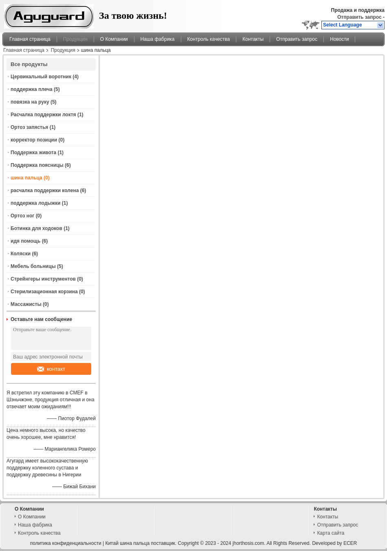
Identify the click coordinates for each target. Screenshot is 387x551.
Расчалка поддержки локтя (43, 114)
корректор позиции (34, 140)
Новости (339, 39)
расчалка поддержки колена (45, 190)
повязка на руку (30, 102)
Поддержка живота (33, 152)
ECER (350, 543)
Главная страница (30, 39)
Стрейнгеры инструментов (43, 279)
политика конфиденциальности (65, 543)
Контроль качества (208, 39)
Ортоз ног (22, 216)
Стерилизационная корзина (44, 291)
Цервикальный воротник (41, 77)
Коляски (21, 254)
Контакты (253, 39)
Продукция (75, 39)
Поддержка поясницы (37, 165)
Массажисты (26, 304)
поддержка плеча (32, 89)
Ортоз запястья (29, 127)
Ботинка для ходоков (36, 228)
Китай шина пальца (127, 543)
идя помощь (25, 241)
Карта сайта (330, 533)
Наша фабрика (158, 39)
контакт (51, 369)
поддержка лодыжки (35, 203)
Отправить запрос (360, 17)
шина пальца (26, 178)
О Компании (114, 39)
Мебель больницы (33, 266)
